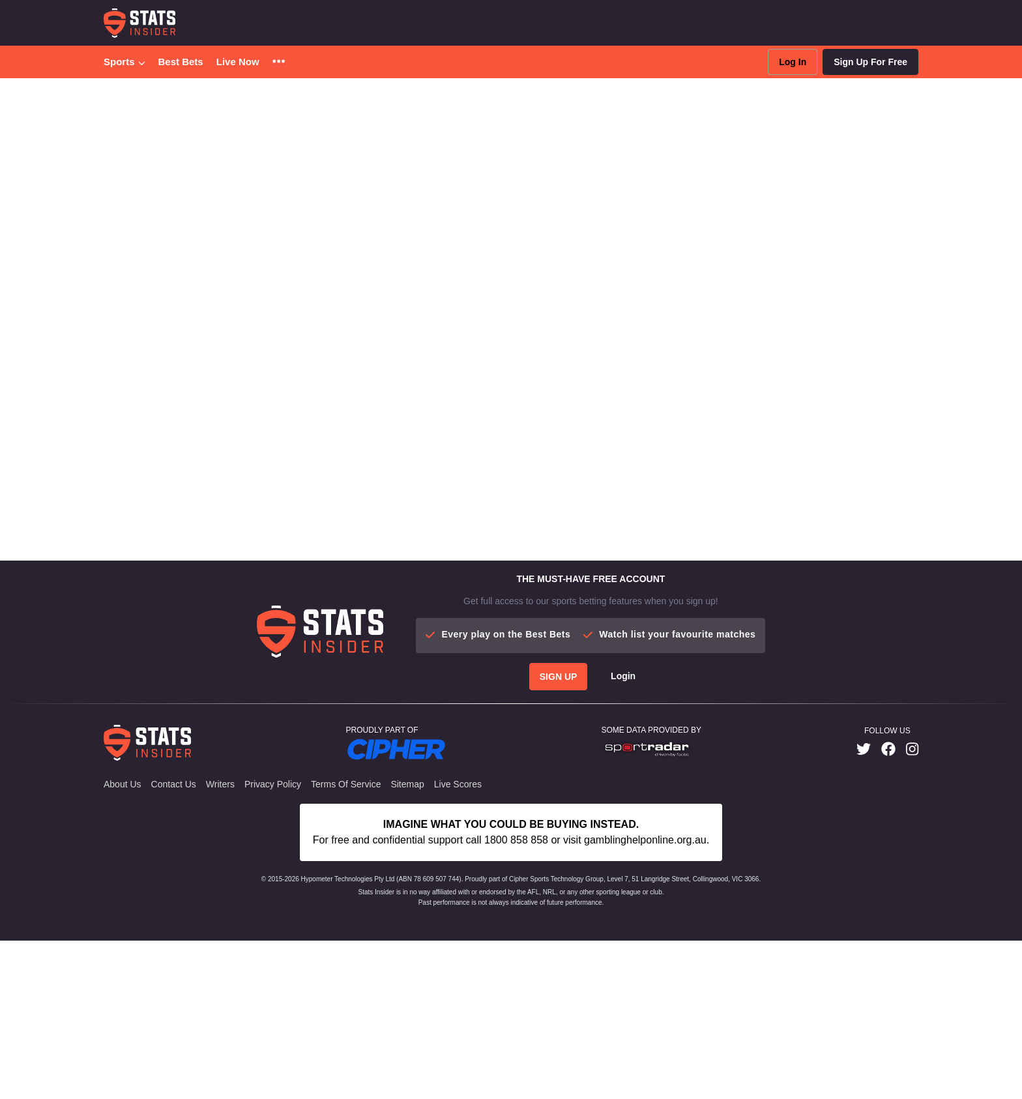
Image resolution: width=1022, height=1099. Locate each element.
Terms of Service (346, 784)
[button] (278, 62)
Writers (220, 784)
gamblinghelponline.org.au (645, 839)
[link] (863, 749)
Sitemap (407, 784)
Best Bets (180, 61)
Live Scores (458, 784)
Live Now (237, 61)
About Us (122, 784)
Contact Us (173, 784)
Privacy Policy (272, 784)
